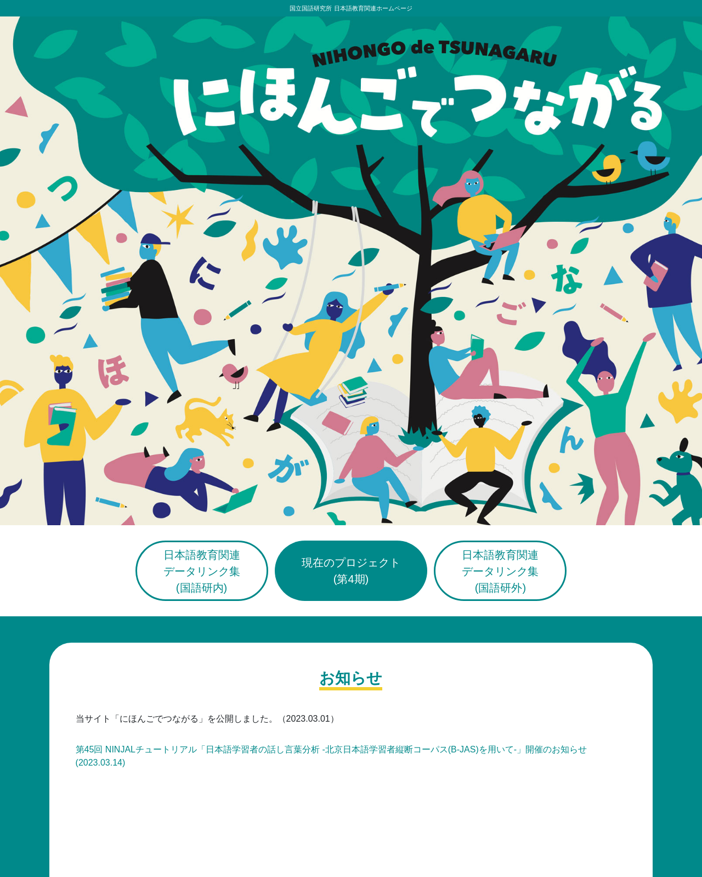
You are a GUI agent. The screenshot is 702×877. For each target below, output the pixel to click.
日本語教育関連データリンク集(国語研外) (500, 571)
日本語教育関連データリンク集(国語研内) (201, 571)
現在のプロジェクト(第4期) (351, 570)
